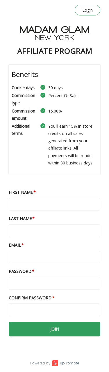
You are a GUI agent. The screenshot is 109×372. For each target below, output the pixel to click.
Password (20, 271)
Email (15, 245)
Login (87, 10)
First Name (21, 192)
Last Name (20, 218)
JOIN (54, 329)
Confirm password (30, 298)
